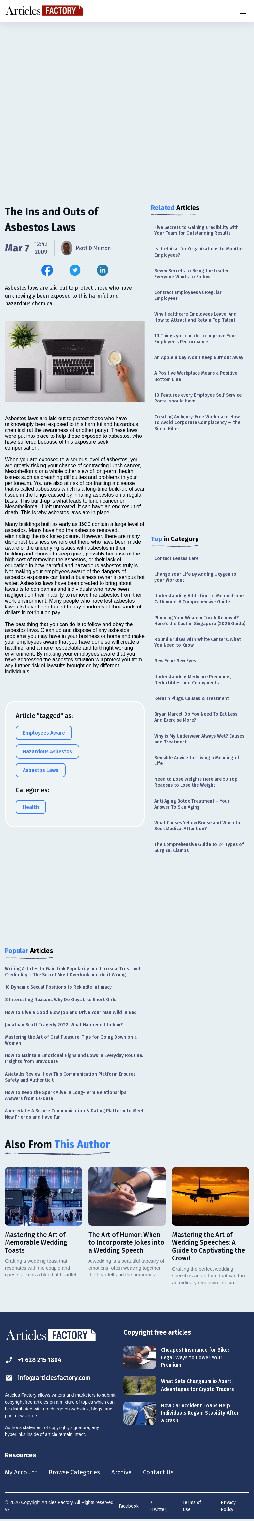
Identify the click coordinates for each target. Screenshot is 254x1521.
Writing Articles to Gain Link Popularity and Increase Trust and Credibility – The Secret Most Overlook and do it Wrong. (72, 972)
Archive (127, 1473)
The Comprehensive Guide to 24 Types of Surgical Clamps (199, 847)
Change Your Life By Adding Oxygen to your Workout (195, 577)
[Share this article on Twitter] (75, 270)
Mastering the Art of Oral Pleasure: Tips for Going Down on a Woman (71, 1040)
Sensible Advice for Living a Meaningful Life (196, 760)
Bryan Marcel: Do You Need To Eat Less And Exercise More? (195, 717)
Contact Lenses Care (176, 558)
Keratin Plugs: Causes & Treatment (191, 698)
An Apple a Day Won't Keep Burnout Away (198, 357)
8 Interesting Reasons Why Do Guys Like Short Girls (60, 999)
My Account (22, 1473)
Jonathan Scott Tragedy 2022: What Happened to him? (64, 1025)
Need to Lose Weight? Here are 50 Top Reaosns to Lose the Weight (196, 782)
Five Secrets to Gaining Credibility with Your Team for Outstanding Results (196, 230)
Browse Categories (77, 1473)
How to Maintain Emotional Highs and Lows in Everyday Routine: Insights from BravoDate (74, 1058)
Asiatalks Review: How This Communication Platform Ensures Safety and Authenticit (70, 1077)
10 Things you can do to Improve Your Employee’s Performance (195, 339)
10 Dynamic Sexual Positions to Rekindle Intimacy (58, 987)
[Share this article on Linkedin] (102, 270)
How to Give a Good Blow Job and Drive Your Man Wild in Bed (71, 1012)
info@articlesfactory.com (49, 1378)
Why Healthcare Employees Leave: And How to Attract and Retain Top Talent (195, 317)
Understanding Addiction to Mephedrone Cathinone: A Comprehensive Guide (199, 599)
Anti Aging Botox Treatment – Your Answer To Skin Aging (192, 804)
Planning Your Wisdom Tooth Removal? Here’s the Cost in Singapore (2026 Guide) (199, 620)
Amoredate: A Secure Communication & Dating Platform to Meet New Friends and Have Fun (74, 1113)
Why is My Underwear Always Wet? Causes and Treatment (199, 739)
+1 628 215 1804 (35, 1360)
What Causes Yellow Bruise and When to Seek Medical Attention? (197, 825)
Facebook (129, 1507)
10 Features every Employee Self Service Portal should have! (198, 398)
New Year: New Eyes (175, 661)
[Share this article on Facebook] (47, 270)
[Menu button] (242, 11)
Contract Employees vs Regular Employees (188, 295)
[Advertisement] (127, 73)
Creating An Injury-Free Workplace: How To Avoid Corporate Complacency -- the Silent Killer (197, 422)
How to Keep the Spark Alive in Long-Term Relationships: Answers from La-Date (66, 1095)
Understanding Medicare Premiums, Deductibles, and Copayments (192, 680)
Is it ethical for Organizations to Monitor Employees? (198, 252)
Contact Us (165, 1473)
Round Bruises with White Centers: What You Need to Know (197, 642)
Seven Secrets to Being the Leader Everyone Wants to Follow (191, 274)
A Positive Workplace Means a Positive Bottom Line (195, 376)
